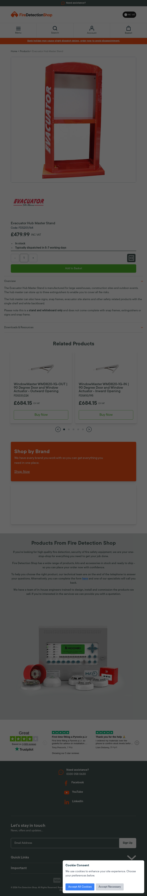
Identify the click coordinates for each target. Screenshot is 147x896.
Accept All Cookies (80, 887)
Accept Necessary (110, 887)
